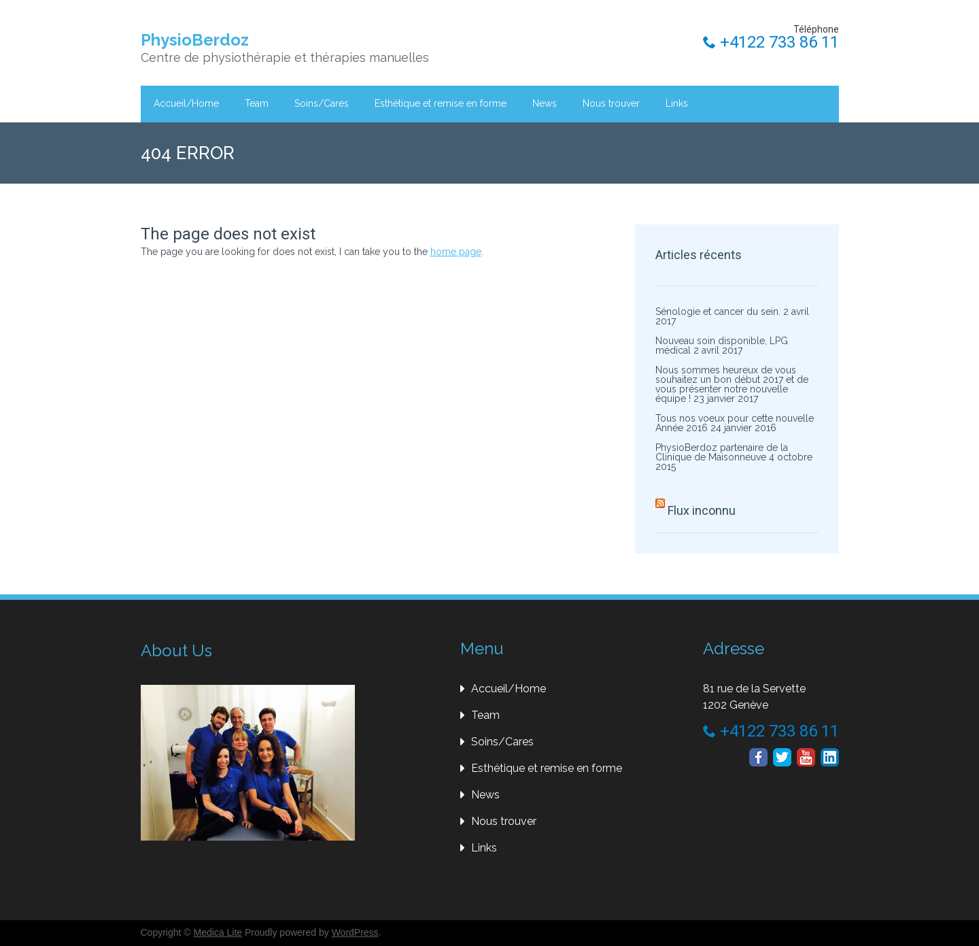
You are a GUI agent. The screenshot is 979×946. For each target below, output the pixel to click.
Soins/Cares (321, 103)
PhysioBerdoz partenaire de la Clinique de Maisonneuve (721, 452)
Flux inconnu (702, 510)
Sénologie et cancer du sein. (717, 311)
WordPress (355, 932)
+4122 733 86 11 (771, 42)
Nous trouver (611, 103)
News (544, 103)
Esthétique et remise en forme (440, 103)
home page (455, 251)
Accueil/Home (186, 103)
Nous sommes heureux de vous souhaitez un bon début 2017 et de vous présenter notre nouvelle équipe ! (731, 384)
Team (257, 103)
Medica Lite (218, 932)
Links (677, 103)
